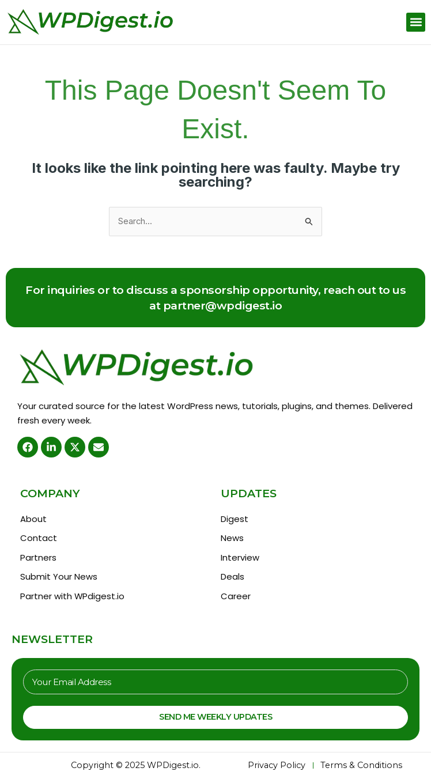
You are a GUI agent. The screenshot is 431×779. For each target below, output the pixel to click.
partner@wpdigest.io (222, 305)
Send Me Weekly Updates (215, 718)
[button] (415, 22)
